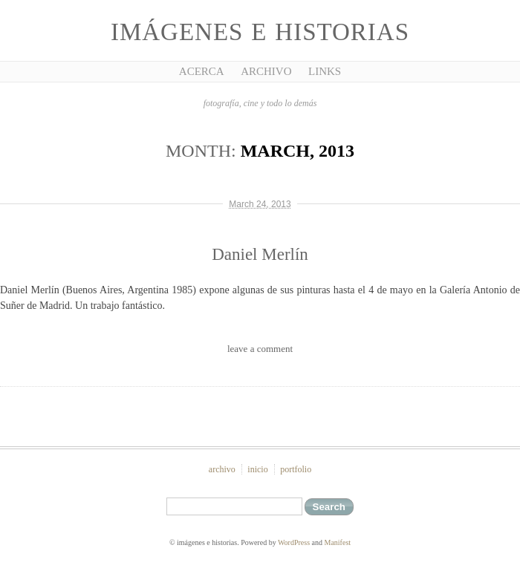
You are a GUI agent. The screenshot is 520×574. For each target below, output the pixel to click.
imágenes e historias (260, 32)
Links (324, 71)
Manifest (338, 542)
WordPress (294, 542)
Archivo (266, 71)
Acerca (201, 71)
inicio (257, 469)
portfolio (295, 469)
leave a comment (260, 348)
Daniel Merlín (260, 254)
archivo (222, 469)
